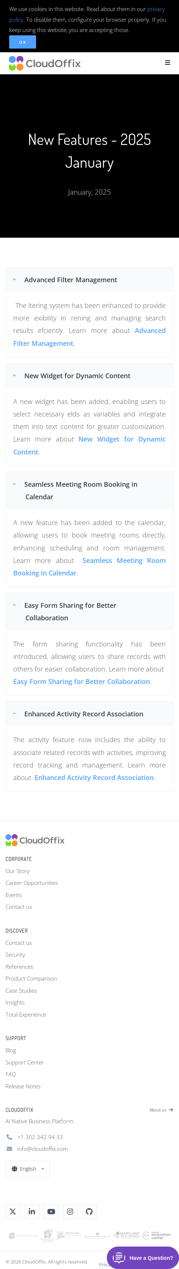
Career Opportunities (32, 882)
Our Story (17, 871)
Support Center (25, 1062)
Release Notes (23, 1086)
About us (161, 1110)
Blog (11, 1050)
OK (22, 42)
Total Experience (26, 1014)
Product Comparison (31, 978)
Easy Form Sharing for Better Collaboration (81, 681)
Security (15, 954)
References (19, 966)
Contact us (19, 906)
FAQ (11, 1074)
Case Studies (21, 990)
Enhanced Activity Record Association (94, 777)
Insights (15, 1002)
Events (14, 894)
